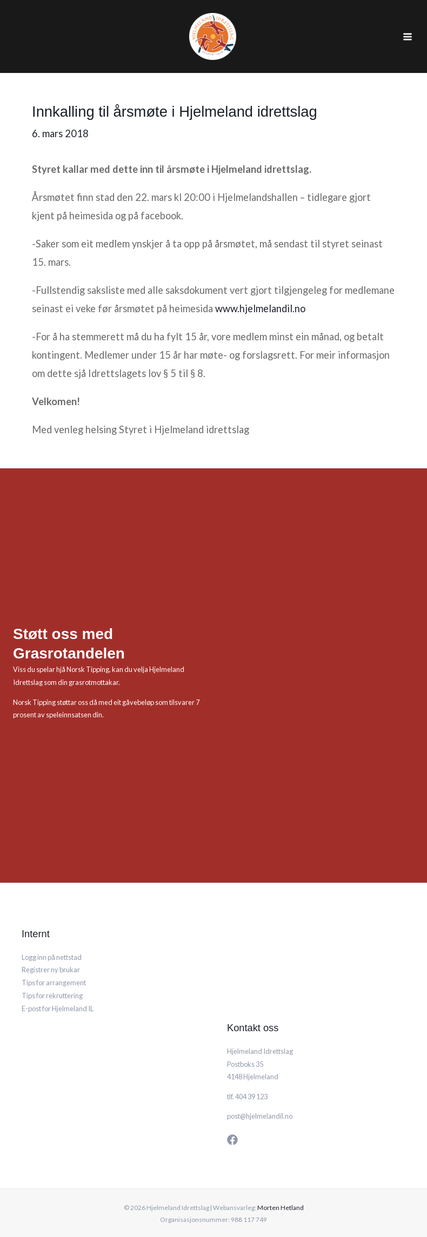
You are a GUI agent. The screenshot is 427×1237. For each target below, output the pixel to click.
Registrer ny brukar (51, 949)
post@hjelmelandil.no (259, 1095)
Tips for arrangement (54, 961)
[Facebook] (232, 1118)
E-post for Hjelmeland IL (58, 987)
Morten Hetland (280, 1186)
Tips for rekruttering (52, 974)
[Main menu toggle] (407, 26)
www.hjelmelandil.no (260, 287)
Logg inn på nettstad (52, 936)
